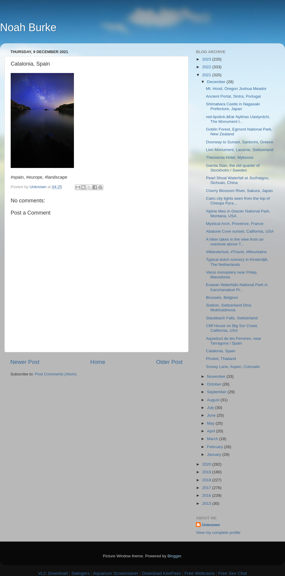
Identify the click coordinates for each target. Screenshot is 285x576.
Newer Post (24, 362)
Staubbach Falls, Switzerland (232, 318)
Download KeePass (161, 573)
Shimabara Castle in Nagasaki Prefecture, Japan (233, 106)
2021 (207, 75)
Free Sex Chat (232, 573)
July (211, 407)
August (214, 400)
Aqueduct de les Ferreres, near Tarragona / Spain (233, 340)
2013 (207, 503)
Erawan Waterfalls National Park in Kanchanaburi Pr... (237, 287)
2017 (207, 487)
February (215, 447)
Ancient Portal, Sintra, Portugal (233, 96)
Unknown (211, 525)
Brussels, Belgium (222, 297)
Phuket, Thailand (221, 358)
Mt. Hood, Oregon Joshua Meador (236, 88)
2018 (207, 480)
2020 (207, 464)
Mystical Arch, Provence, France (235, 223)
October (214, 384)
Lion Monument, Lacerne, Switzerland (239, 149)
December (217, 82)
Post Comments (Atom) (56, 374)
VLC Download (53, 573)
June (212, 415)
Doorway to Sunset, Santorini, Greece (239, 142)
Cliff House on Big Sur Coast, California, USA (232, 328)
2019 (207, 472)
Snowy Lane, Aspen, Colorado (233, 366)
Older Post (169, 362)
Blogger (174, 556)
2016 (207, 495)
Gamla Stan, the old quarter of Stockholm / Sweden (233, 167)
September (217, 392)
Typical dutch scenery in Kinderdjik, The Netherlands (237, 261)
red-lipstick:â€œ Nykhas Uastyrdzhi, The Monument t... (238, 119)
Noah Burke (28, 27)
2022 (207, 67)
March (213, 439)
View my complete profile (218, 532)
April (211, 431)
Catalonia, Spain (220, 351)
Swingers (80, 573)
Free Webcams (200, 573)
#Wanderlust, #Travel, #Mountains (236, 252)
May (211, 423)
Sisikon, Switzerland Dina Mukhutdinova (228, 307)
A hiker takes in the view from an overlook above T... (235, 241)
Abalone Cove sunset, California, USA (240, 231)
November (217, 376)
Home (97, 362)
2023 (207, 59)
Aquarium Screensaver (116, 573)
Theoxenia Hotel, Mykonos (230, 157)
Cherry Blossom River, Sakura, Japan (239, 190)
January (214, 454)
